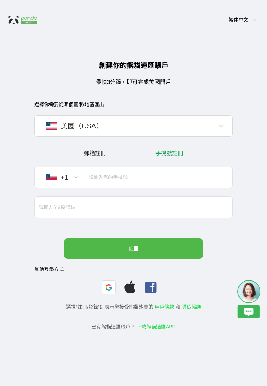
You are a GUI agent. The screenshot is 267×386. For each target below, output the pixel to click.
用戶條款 (164, 307)
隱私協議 (191, 307)
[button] (109, 287)
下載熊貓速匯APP (156, 326)
